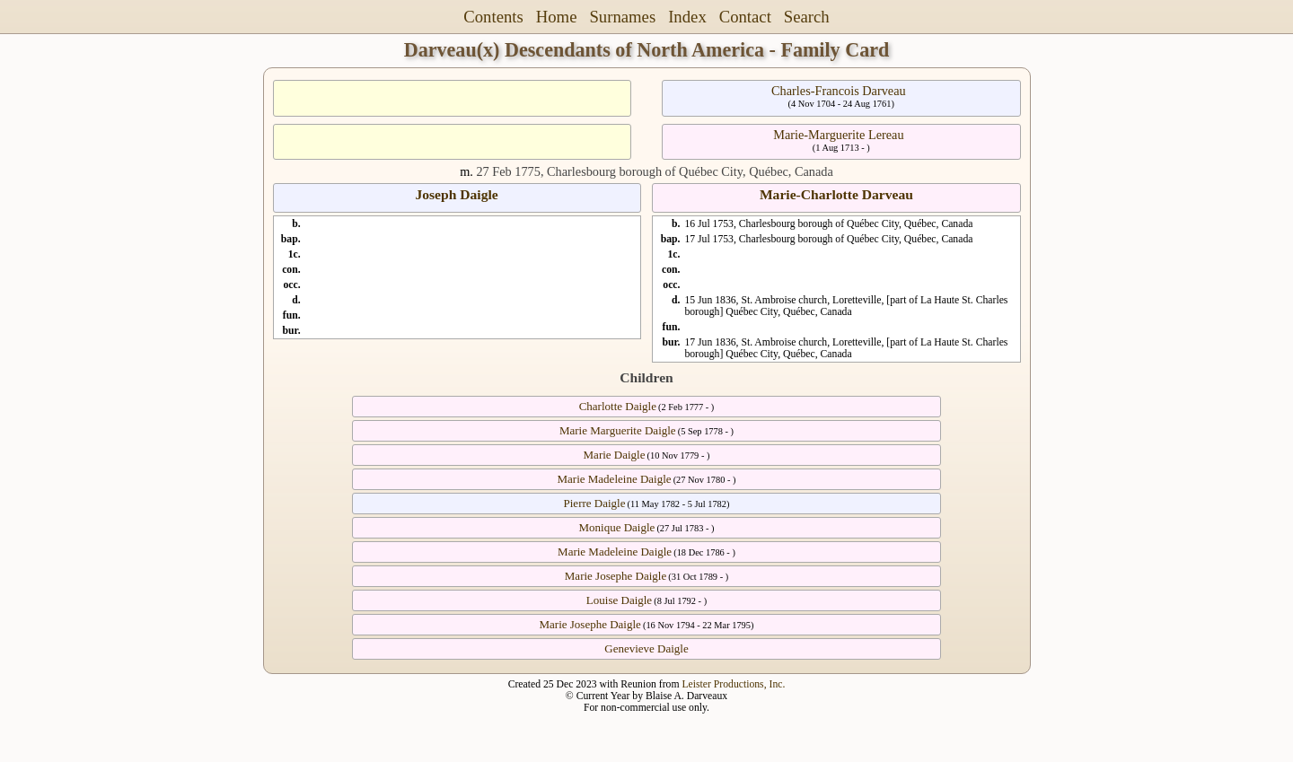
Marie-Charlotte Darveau (836, 194)
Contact (745, 16)
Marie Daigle (615, 454)
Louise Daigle (619, 600)
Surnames (622, 16)
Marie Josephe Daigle (615, 575)
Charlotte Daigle (617, 406)
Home (556, 16)
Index (687, 16)
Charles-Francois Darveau (838, 90)
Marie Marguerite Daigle (617, 430)
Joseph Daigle (456, 194)
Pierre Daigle (595, 503)
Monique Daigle (616, 527)
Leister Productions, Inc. (733, 684)
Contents (493, 16)
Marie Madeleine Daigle (615, 479)
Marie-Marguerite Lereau (838, 134)
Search (807, 16)
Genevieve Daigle (646, 648)
